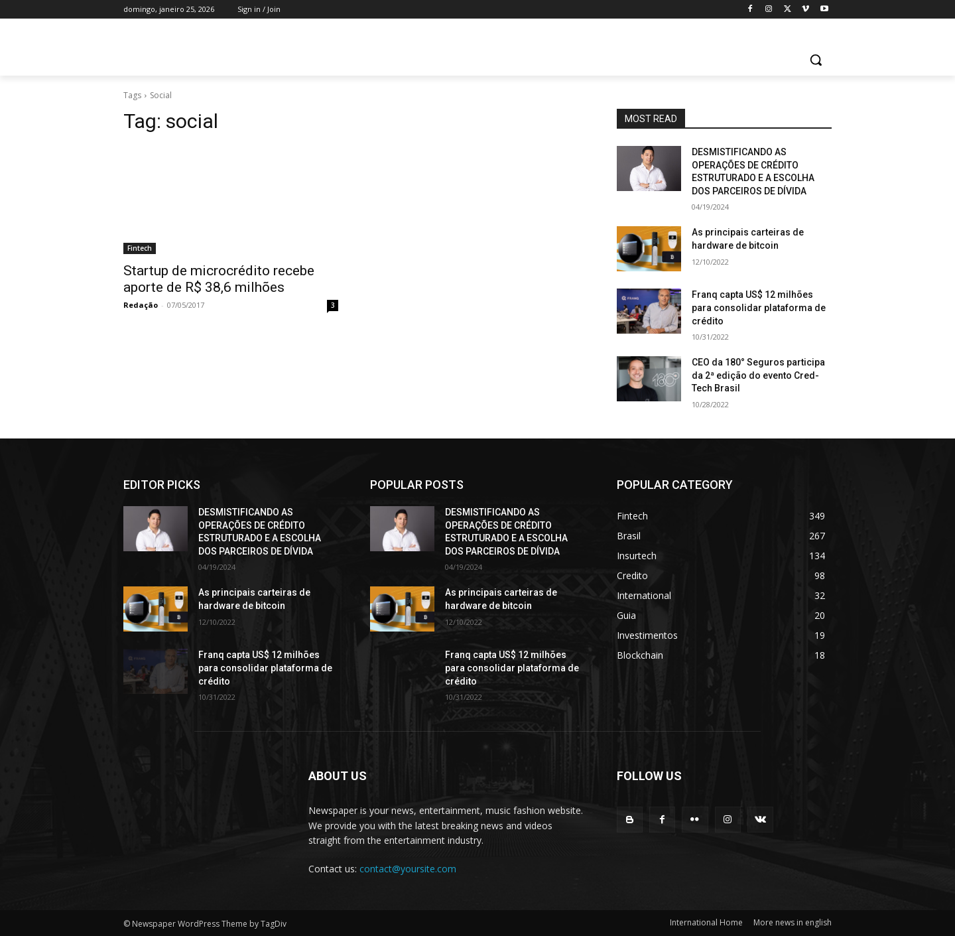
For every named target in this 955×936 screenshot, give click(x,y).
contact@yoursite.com (407, 868)
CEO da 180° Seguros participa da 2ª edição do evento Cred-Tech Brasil (758, 375)
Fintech (139, 248)
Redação (140, 305)
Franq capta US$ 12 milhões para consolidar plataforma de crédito (759, 307)
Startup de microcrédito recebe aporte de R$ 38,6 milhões (218, 279)
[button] (816, 60)
